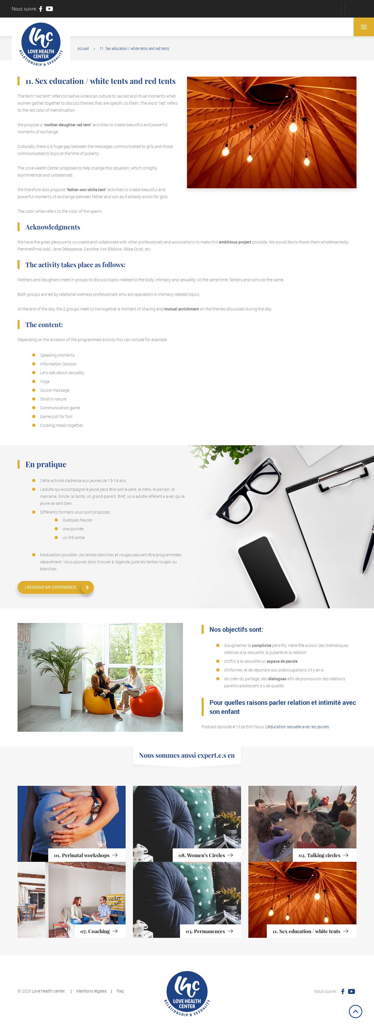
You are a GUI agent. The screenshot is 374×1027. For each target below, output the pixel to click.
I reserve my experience (50, 587)
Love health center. (48, 991)
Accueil (83, 48)
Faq (120, 991)
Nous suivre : (325, 991)
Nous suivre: (24, 9)
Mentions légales (91, 991)
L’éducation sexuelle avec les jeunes (297, 726)
